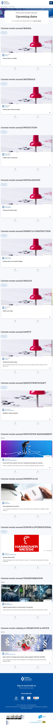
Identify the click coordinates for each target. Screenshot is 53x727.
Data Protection (24, 708)
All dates (4, 32)
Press (18, 705)
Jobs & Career (23, 705)
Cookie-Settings (30, 706)
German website (37, 21)
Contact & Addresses (31, 705)
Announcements (22, 706)
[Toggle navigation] (51, 2)
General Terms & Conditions (11, 706)
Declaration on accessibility (41, 706)
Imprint (30, 708)
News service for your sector (26, 688)
